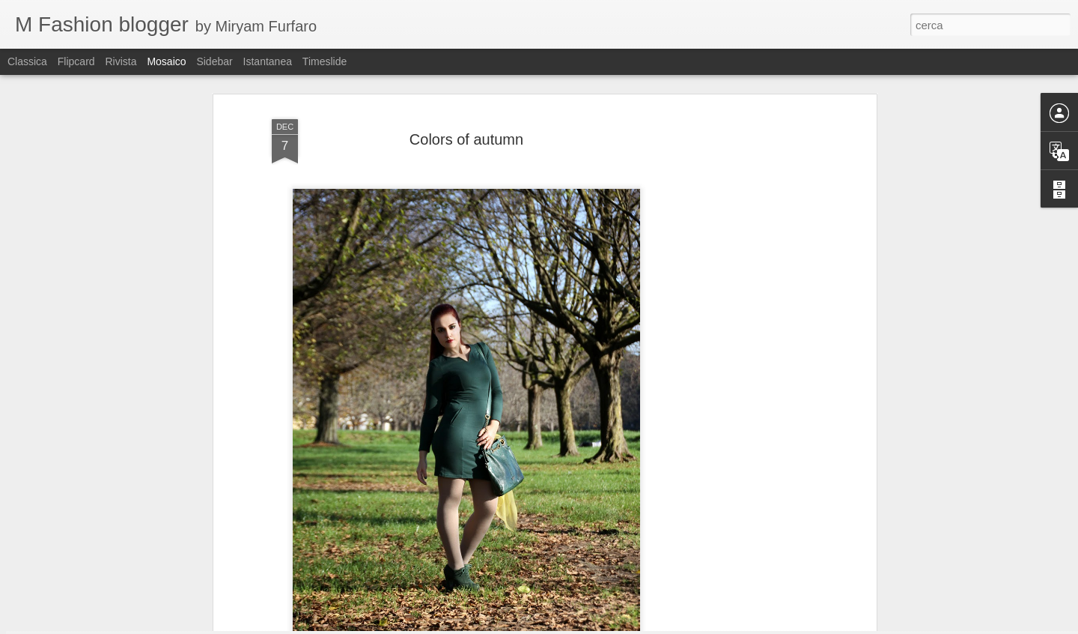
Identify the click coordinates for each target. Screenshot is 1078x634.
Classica (27, 61)
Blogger (616, 625)
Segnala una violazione (677, 625)
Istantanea (267, 61)
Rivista (120, 61)
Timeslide (324, 61)
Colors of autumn (466, 96)
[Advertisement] (743, 304)
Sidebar (214, 61)
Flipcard (76, 61)
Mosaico (166, 61)
